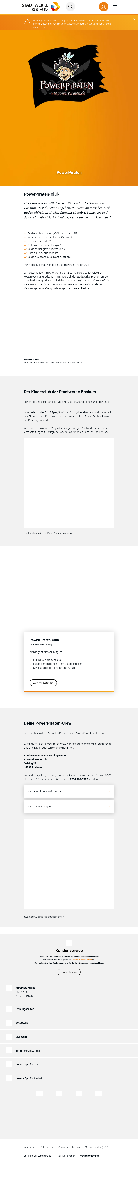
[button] (112, 7)
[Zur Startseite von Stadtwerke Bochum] (39, 6)
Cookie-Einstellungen (69, 1144)
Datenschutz (47, 1144)
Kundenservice (69, 948)
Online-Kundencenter (82, 957)
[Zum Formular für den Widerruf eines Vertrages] (89, 1153)
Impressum (29, 1144)
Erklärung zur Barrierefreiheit (38, 1153)
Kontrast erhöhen (66, 1153)
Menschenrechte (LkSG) (97, 1144)
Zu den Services (69, 969)
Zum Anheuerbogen (43, 680)
